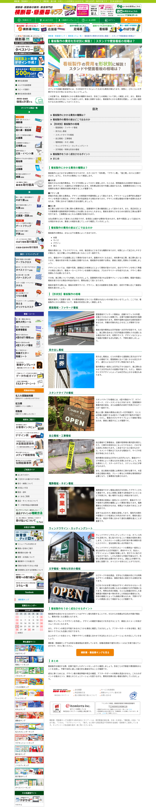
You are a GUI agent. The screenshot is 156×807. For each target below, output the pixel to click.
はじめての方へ (23, 475)
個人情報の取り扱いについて (86, 695)
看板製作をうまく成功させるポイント (71, 154)
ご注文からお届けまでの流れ (29, 479)
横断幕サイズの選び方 (26, 561)
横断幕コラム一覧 (75, 36)
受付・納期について (25, 483)
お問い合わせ (106, 695)
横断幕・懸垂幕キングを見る (95, 652)
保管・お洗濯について (26, 557)
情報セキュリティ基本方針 (111, 692)
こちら (130, 709)
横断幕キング (23, 599)
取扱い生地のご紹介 (25, 548)
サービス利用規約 (108, 689)
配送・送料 (22, 492)
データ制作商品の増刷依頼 (28, 505)
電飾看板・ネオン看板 (64, 142)
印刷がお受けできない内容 (28, 565)
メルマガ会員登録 (24, 85)
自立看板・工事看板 (63, 138)
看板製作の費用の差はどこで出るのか (71, 119)
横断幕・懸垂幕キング (56, 36)
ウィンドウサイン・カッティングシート (71, 145)
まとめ (56, 158)
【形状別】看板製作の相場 (66, 124)
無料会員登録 (23, 81)
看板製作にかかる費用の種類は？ (69, 115)
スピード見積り (23, 89)
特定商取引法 (80, 692)
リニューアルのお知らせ (27, 544)
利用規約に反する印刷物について (30, 570)
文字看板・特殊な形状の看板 (67, 149)
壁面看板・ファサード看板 (66, 127)
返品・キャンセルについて (28, 500)
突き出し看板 (60, 131)
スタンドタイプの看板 (64, 134)
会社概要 (78, 689)
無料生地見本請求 (24, 93)
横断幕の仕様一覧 (24, 552)
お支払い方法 (23, 487)
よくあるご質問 (23, 496)
